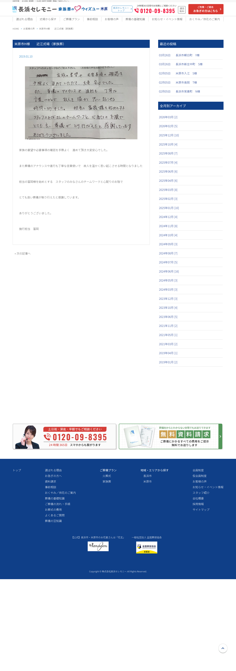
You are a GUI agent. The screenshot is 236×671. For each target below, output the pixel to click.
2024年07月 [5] (168, 266)
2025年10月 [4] (168, 148)
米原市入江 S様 (186, 77)
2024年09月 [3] (168, 248)
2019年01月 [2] (168, 366)
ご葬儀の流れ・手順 (57, 590)
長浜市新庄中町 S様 (189, 68)
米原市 (147, 567)
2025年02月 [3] (168, 203)
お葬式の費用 (53, 596)
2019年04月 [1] (168, 357)
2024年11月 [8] (168, 230)
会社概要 (198, 584)
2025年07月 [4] (168, 166)
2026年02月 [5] (168, 130)
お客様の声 (109, 21)
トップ (17, 556)
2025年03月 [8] (168, 193)
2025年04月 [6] (168, 184)
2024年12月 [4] (168, 221)
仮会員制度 (200, 562)
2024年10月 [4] (168, 239)
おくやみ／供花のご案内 (203, 21)
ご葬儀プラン (70, 21)
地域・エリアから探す (155, 556)
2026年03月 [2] (168, 121)
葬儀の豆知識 (53, 607)
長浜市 (147, 562)
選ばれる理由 (24, 21)
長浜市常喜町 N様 (188, 95)
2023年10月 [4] (168, 311)
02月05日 (165, 77)
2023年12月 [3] (168, 302)
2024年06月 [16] (169, 275)
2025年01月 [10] (169, 212)
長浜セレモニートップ (121, 9)
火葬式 (107, 562)
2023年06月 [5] (168, 320)
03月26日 (165, 59)
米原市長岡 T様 (186, 86)
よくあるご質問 (55, 601)
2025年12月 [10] (169, 139)
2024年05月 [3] (168, 284)
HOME (16, 32)
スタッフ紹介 (201, 579)
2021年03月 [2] (168, 348)
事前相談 (90, 21)
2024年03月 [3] (168, 293)
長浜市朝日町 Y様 (188, 59)
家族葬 (107, 567)
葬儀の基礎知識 (132, 21)
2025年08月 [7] (168, 157)
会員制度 (198, 556)
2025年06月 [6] (168, 175)
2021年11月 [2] (168, 330)
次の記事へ (24, 257)
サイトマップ (201, 596)
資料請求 (50, 567)
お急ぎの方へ (53, 562)
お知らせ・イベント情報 (164, 21)
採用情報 (198, 590)
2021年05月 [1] (168, 339)
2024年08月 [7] (168, 257)
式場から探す (47, 21)
